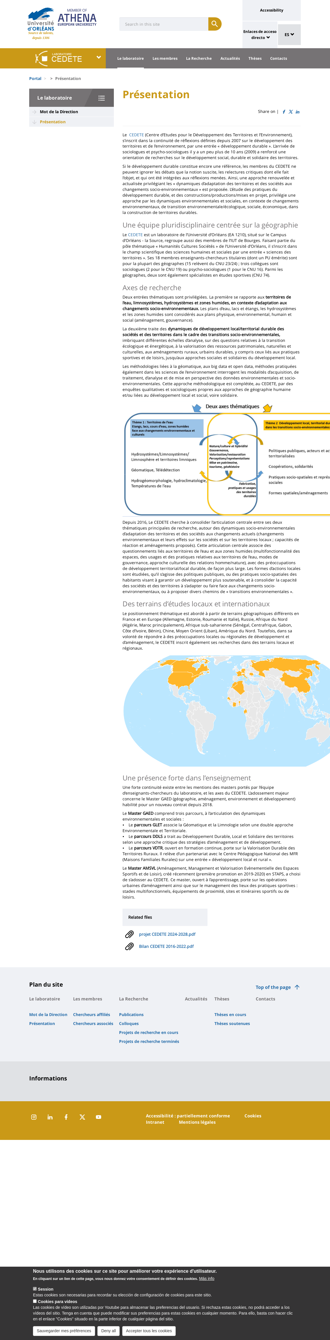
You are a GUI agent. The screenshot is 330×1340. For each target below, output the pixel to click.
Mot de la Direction (59, 111)
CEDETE (136, 134)
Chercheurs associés (93, 1023)
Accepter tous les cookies (149, 1334)
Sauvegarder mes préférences (64, 1334)
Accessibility (271, 10)
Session (45, 1292)
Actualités (230, 58)
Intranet (155, 1122)
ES (289, 34)
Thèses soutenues (232, 1023)
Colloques (129, 1023)
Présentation (53, 121)
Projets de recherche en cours (148, 1032)
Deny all (108, 1334)
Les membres (165, 58)
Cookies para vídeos (57, 1305)
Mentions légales (197, 1122)
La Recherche (199, 58)
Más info (206, 1282)
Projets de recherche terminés (149, 1041)
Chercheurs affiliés (91, 1014)
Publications (131, 1014)
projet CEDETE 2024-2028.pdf (167, 934)
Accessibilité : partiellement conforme (188, 1116)
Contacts (278, 58)
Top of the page (273, 987)
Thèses (255, 58)
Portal (35, 78)
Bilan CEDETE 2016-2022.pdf (166, 946)
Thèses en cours (230, 1014)
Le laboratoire (130, 58)
